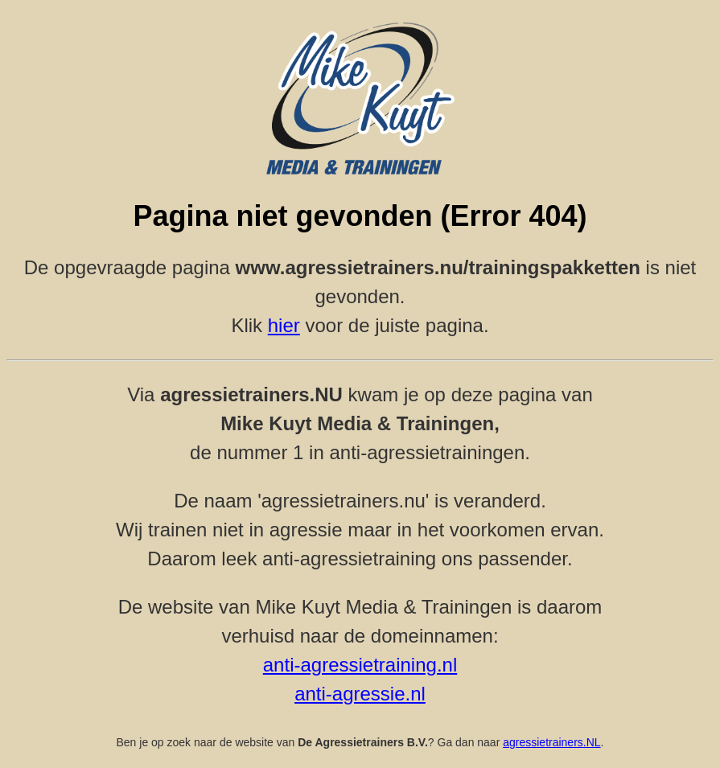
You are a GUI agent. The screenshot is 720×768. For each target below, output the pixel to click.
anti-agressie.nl (360, 693)
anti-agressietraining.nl (360, 665)
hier (284, 325)
